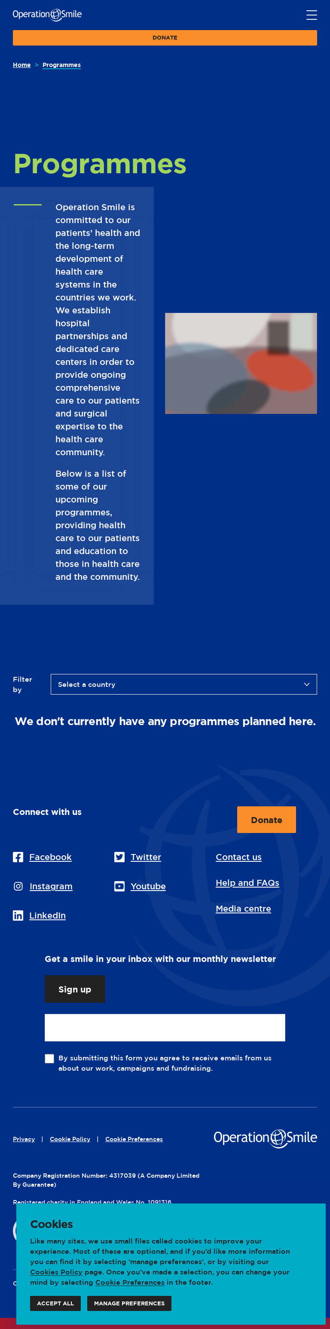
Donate (165, 40)
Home (22, 64)
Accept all (55, 1305)
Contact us (239, 856)
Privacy (24, 1139)
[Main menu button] (311, 15)
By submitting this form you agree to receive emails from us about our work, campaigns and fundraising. (165, 1063)
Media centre (243, 908)
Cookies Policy (56, 1272)
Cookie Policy (70, 1139)
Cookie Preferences (130, 1282)
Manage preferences (129, 1305)
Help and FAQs (247, 882)
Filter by (22, 684)
